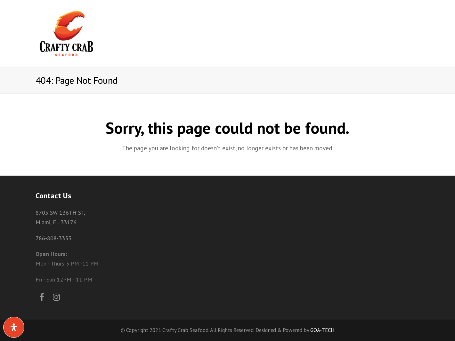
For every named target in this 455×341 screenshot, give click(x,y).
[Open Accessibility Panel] (13, 327)
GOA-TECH (322, 330)
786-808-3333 (53, 238)
